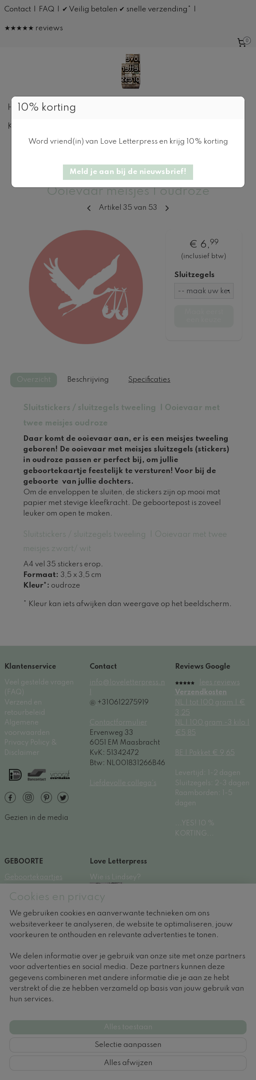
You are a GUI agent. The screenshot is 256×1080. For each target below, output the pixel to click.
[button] (128, 172)
